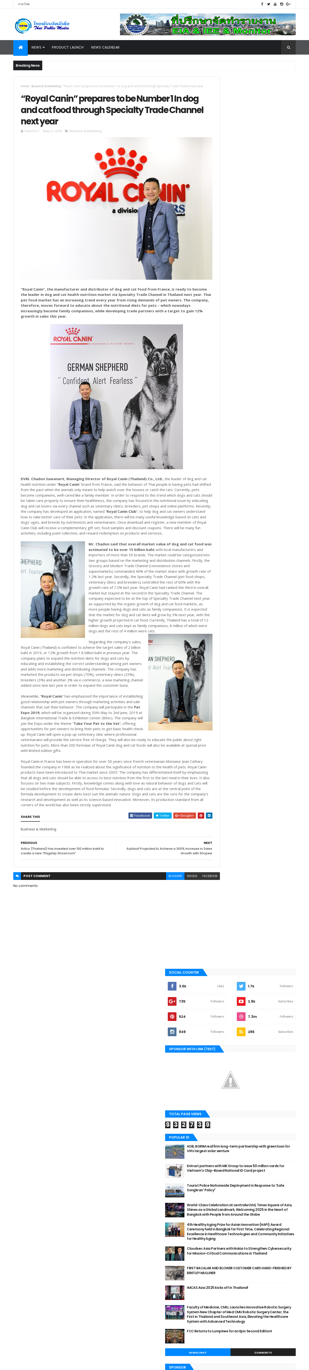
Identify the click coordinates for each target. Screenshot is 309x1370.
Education (24, 1226)
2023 (119, 1124)
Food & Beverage (29, 1210)
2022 (119, 1131)
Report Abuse (219, 1181)
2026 (119, 1104)
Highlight (230, 489)
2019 (118, 1151)
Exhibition (24, 1218)
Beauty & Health (28, 1153)
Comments (274, 489)
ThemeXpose (40, 1363)
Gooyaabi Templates (89, 1363)
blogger (154, 913)
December (129, 1156)
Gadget (22, 1259)
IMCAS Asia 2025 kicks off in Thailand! (260, 414)
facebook (188, 913)
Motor (22, 1112)
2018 (118, 1244)
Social (22, 1194)
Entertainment (27, 1251)
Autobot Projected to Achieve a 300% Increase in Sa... (152, 1190)
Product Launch (68, 47)
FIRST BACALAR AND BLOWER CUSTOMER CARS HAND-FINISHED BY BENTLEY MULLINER (262, 399)
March (125, 1229)
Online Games (26, 1267)
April (123, 1222)
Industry (23, 1120)
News (36, 47)
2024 (119, 1117)
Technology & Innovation (36, 1235)
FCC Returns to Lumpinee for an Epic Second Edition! (259, 470)
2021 (118, 1137)
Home (25, 86)
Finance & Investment (32, 1186)
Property (23, 1202)
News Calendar (105, 47)
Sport (21, 1161)
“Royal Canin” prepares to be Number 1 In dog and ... (156, 1201)
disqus (171, 913)
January (127, 1235)
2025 (119, 1111)
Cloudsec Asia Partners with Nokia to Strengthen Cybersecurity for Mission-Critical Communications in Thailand (261, 380)
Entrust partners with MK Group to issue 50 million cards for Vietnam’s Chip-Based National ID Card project (262, 278)
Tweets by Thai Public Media (232, 609)
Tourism (23, 1137)
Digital (22, 1145)
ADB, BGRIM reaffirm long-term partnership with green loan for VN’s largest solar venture (259, 259)
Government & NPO (30, 1169)
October (127, 1163)
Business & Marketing (46, 86)
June (124, 1176)
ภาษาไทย (23, 4)
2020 (119, 1144)
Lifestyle (23, 1177)
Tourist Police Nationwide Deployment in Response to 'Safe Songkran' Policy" (261, 296)
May (123, 1183)
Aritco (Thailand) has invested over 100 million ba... (154, 1212)
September (129, 1169)
